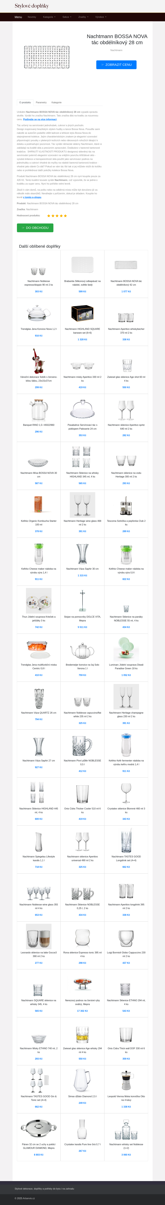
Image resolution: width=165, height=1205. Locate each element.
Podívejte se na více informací (40, 119)
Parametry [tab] (41, 102)
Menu (18, 17)
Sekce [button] (66, 17)
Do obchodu (37, 228)
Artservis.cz (29, 1198)
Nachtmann (116, 50)
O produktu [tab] (25, 102)
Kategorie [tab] (56, 102)
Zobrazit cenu (118, 65)
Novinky (32, 17)
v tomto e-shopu (32, 197)
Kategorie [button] (48, 17)
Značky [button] (82, 17)
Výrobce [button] (100, 17)
